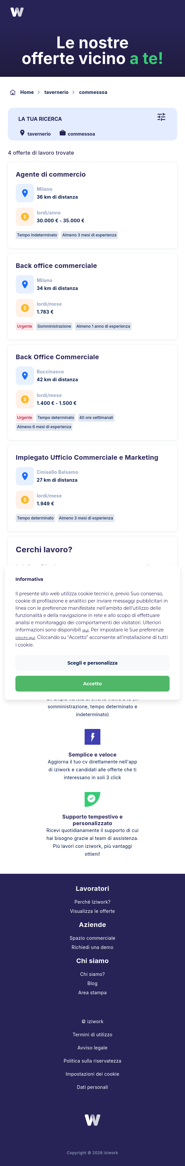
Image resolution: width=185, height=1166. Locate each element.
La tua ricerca (40, 119)
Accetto (92, 684)
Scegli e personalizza (93, 663)
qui (85, 629)
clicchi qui (25, 637)
